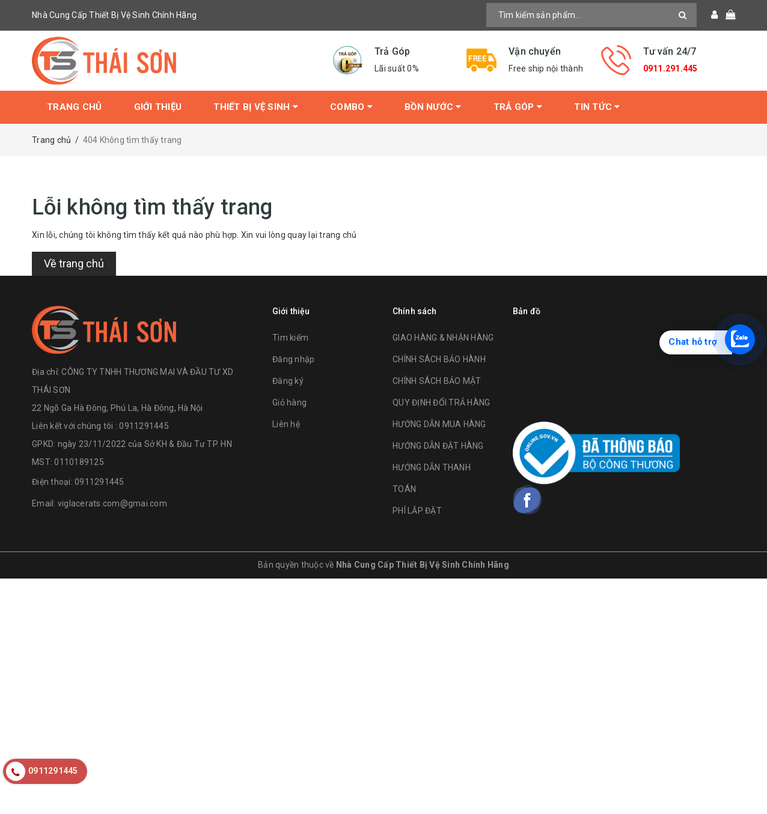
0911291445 (99, 482)
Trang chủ (74, 107)
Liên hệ (286, 424)
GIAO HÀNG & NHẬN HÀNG (443, 337)
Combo (351, 107)
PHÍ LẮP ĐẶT (417, 510)
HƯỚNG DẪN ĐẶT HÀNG (438, 446)
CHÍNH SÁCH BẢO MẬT (437, 381)
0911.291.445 (670, 68)
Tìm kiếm (290, 337)
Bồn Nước (433, 107)
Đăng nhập (293, 359)
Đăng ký (288, 381)
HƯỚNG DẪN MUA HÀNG (439, 424)
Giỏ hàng (289, 402)
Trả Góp (518, 107)
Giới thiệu (158, 107)
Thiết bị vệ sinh (255, 107)
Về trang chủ (74, 263)
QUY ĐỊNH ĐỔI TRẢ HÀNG (441, 402)
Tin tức (597, 107)
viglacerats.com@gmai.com (112, 503)
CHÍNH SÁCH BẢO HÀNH (439, 359)
